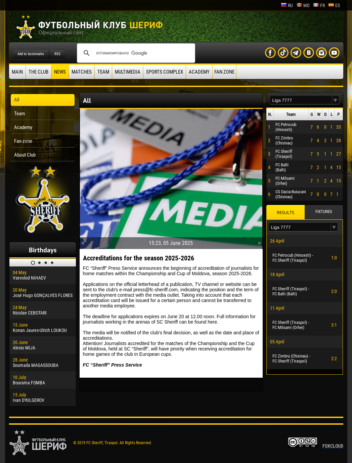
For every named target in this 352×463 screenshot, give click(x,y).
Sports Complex (164, 72)
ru (287, 5)
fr (319, 5)
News (60, 72)
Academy (199, 72)
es (334, 5)
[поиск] (135, 53)
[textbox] (301, 100)
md (303, 5)
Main (17, 72)
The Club (38, 72)
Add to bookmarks (30, 54)
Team (103, 72)
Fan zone (224, 72)
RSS (57, 54)
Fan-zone (23, 141)
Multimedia (127, 72)
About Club (25, 155)
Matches (82, 72)
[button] (335, 100)
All (16, 100)
